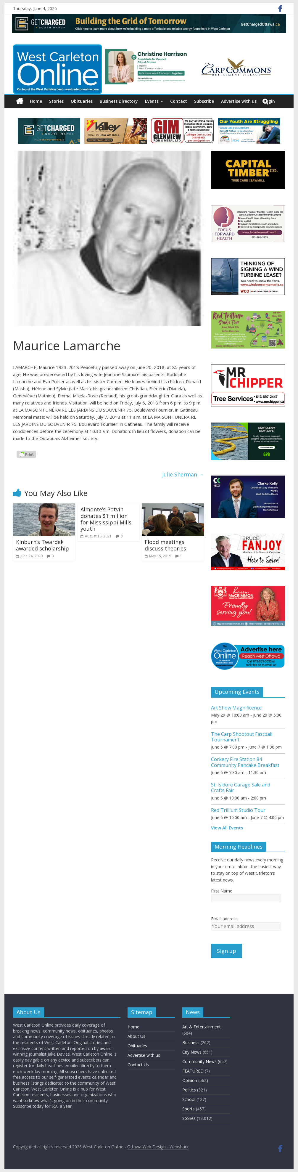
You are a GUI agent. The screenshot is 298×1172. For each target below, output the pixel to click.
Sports (188, 1109)
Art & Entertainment (201, 1027)
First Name (221, 891)
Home (36, 101)
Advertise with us (239, 101)
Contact (178, 101)
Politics (189, 1090)
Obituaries (82, 101)
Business (190, 1042)
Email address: (225, 918)
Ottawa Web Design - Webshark (158, 1146)
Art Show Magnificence (236, 707)
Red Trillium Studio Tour (238, 810)
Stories (56, 101)
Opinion (189, 1080)
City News (192, 1052)
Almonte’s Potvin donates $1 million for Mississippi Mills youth (105, 519)
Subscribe (204, 101)
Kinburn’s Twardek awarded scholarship (42, 545)
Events (152, 101)
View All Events (227, 828)
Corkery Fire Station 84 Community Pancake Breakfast (245, 762)
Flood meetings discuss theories (165, 545)
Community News (199, 1061)
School (188, 1099)
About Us (136, 1036)
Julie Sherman (183, 474)
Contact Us (138, 1064)
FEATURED (193, 1071)
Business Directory (119, 101)
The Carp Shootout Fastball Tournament (241, 737)
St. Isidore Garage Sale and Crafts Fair (240, 787)
